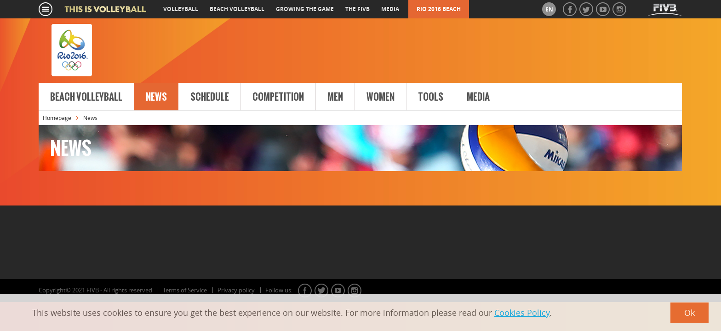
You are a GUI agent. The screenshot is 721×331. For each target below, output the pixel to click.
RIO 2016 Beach (439, 9)
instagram (354, 290)
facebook (305, 290)
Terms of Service (185, 290)
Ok (689, 312)
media (390, 9)
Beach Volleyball (86, 97)
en (549, 9)
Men (335, 97)
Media (478, 97)
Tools (430, 97)
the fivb (357, 9)
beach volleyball (237, 9)
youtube (338, 290)
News (156, 97)
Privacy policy (236, 290)
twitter (321, 290)
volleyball (180, 9)
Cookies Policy (521, 312)
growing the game (305, 9)
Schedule (209, 97)
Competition (278, 97)
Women (380, 97)
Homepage (57, 117)
